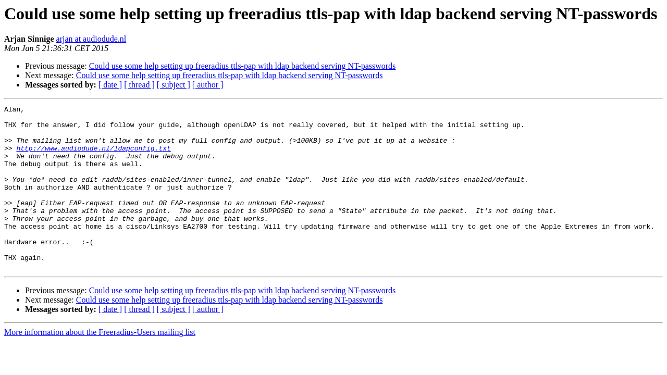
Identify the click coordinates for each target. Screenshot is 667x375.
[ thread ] (139, 84)
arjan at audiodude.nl (91, 38)
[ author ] (208, 84)
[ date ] (110, 84)
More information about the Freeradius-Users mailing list (99, 364)
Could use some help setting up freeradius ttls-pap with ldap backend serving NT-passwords (242, 65)
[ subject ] (173, 84)
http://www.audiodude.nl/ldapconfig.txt (93, 157)
